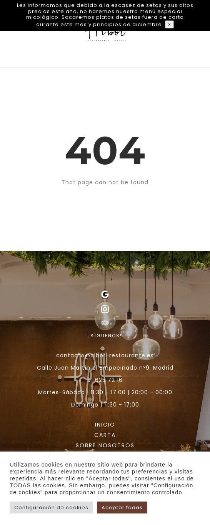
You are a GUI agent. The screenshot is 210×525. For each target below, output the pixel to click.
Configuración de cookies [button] (51, 507)
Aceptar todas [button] (122, 507)
